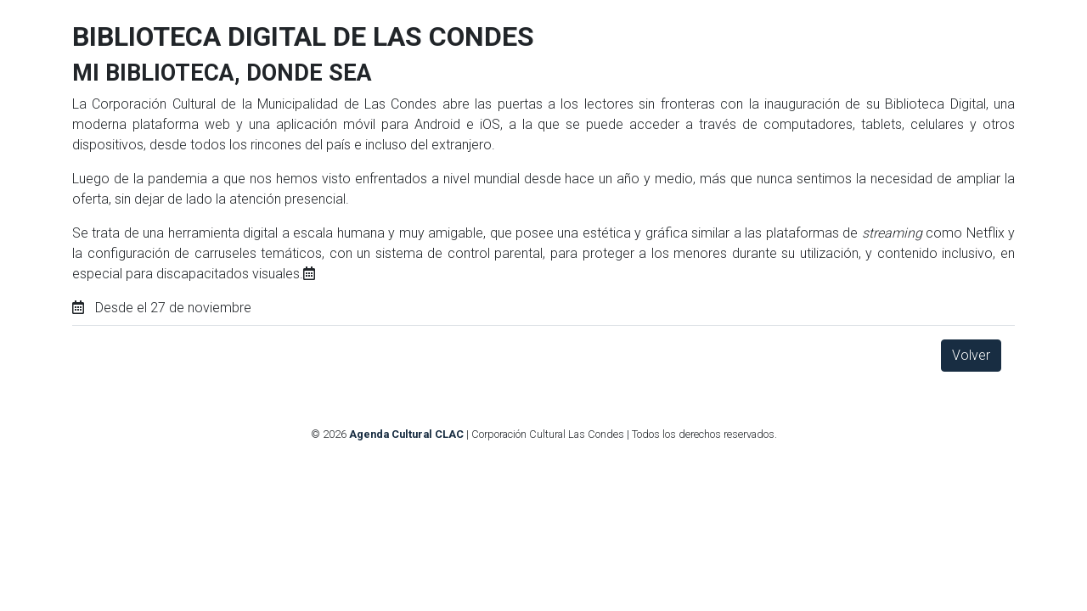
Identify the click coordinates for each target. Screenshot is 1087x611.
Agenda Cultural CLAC (406, 434)
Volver (971, 355)
